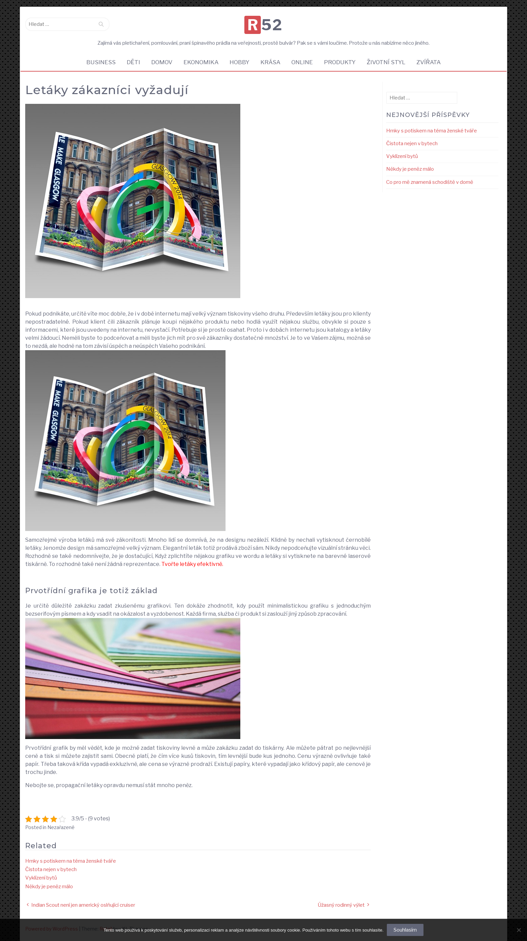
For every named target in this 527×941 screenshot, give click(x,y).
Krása (270, 62)
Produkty (340, 62)
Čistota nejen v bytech (51, 869)
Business (101, 62)
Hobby (239, 62)
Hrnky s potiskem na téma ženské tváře (70, 861)
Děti (133, 62)
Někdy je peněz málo (49, 887)
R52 (265, 25)
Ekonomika (201, 62)
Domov (161, 62)
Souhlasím (405, 930)
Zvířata (428, 62)
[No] (518, 930)
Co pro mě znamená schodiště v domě (429, 182)
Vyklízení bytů (41, 878)
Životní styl (386, 62)
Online (302, 62)
